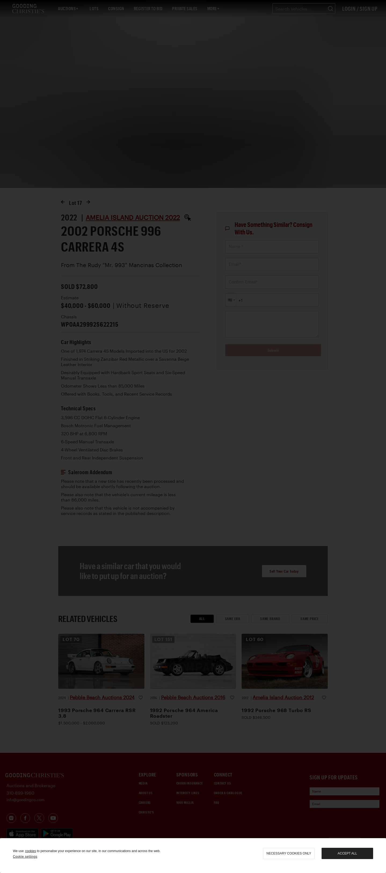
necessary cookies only (289, 853)
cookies (30, 851)
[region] (193, 855)
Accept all (347, 853)
